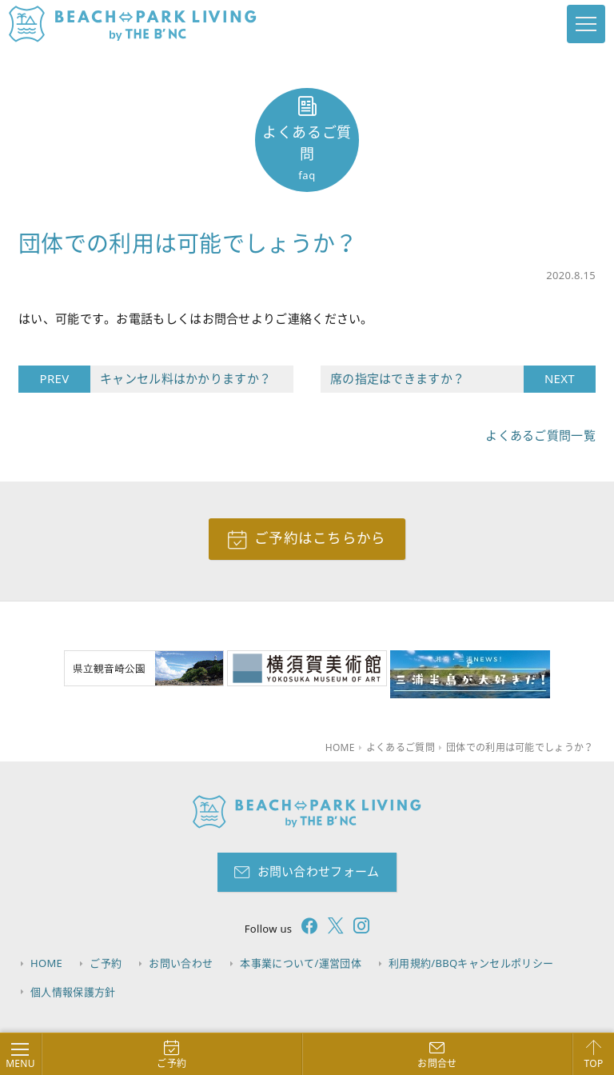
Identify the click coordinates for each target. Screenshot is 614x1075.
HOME (47, 963)
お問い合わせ (183, 963)
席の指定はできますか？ (427, 380)
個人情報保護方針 (73, 991)
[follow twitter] (331, 929)
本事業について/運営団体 (304, 963)
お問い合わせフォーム (318, 872)
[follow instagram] (356, 929)
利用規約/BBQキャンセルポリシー (475, 963)
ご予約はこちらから (320, 538)
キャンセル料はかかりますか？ (180, 380)
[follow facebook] (304, 929)
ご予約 (107, 963)
